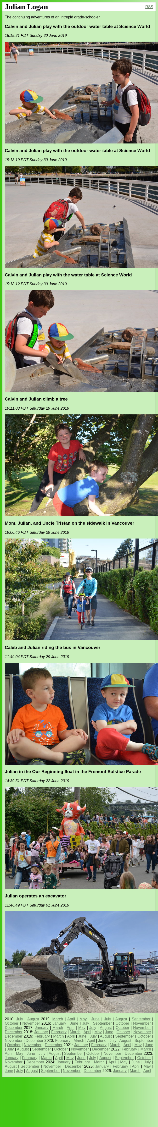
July (19, 1019)
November (31, 1023)
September (141, 1019)
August (33, 1019)
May (83, 1019)
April (71, 1019)
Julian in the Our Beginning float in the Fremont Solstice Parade (73, 771)
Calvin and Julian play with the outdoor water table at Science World (77, 26)
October (11, 1023)
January (59, 1023)
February (59, 1032)
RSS (149, 7)
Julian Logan (26, 6)
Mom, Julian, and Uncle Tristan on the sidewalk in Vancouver (69, 523)
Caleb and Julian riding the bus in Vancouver (52, 647)
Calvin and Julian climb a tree (36, 398)
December (14, 1028)
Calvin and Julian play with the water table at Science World (68, 274)
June (95, 1019)
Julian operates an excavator (35, 895)
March (57, 1019)
